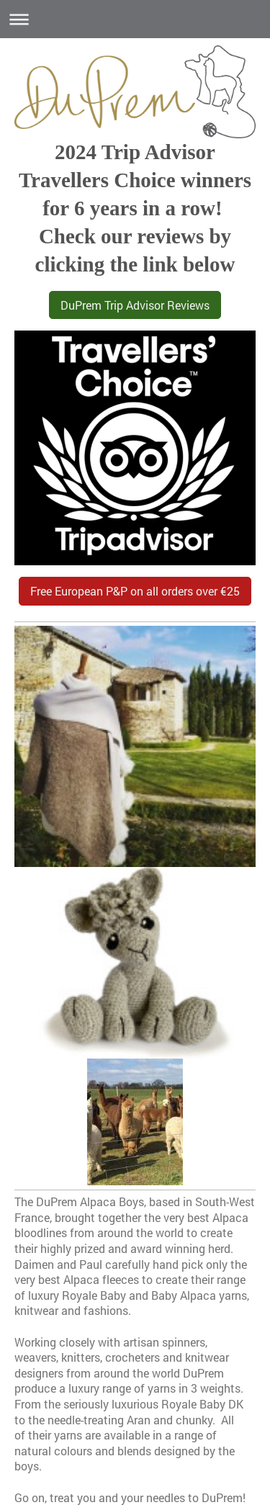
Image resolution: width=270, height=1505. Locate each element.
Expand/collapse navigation (135, 19)
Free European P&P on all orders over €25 (135, 590)
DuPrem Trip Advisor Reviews (135, 305)
